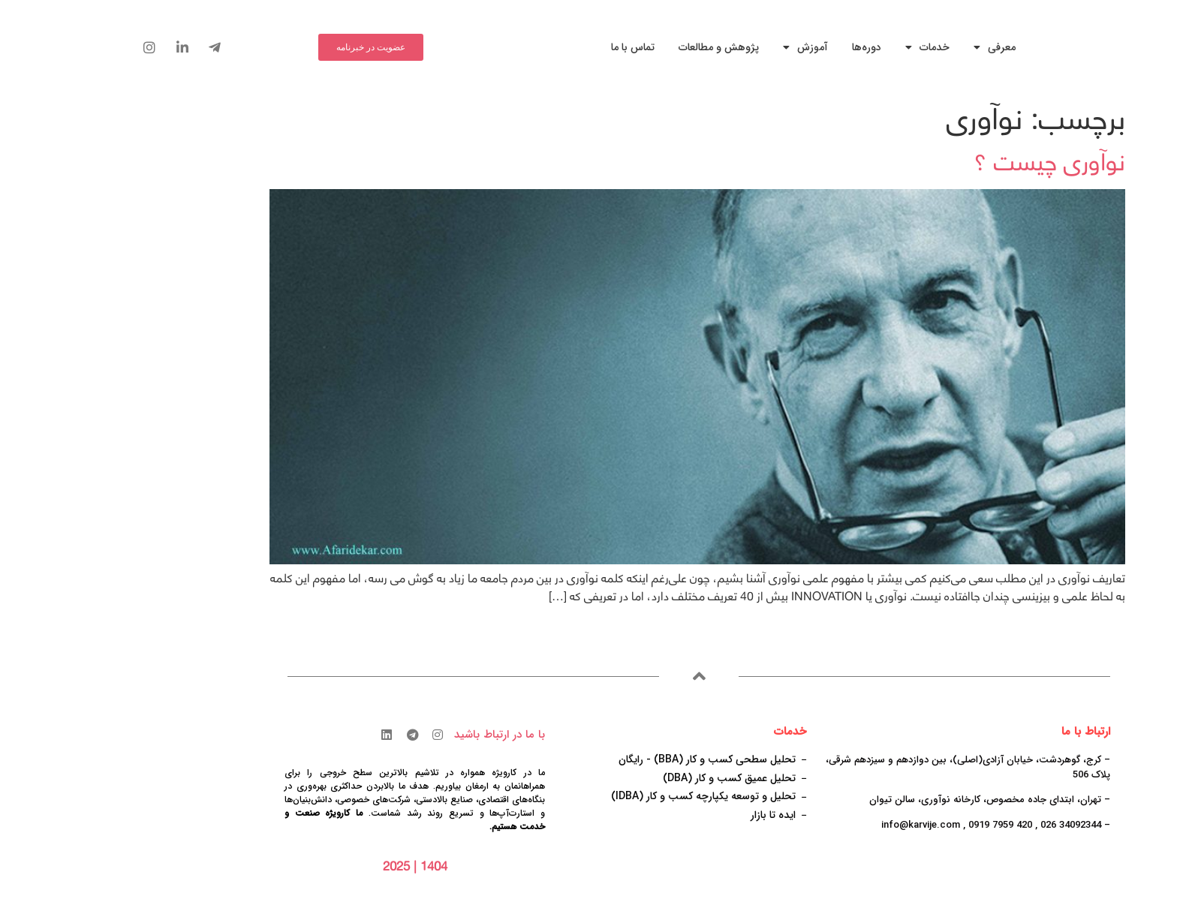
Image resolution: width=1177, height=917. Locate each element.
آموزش (696, 47)
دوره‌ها (757, 47)
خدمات (818, 47)
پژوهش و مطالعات (610, 47)
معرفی (886, 47)
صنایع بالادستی (335, 799)
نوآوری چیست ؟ (940, 161)
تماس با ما (524, 47)
